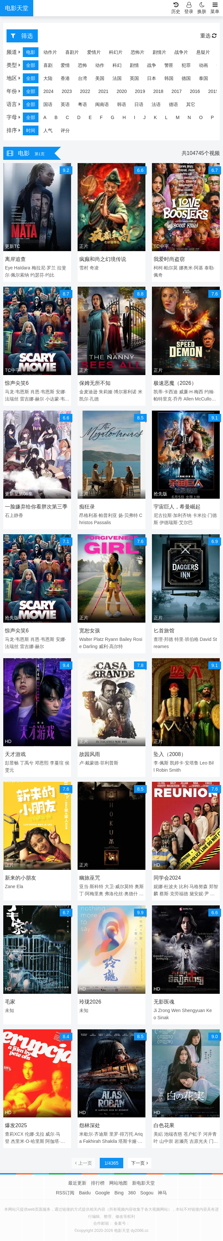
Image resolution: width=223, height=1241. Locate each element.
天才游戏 (15, 754)
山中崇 (166, 1141)
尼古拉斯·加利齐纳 (172, 515)
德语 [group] (173, 104)
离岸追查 (15, 259)
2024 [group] (48, 91)
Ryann (111, 639)
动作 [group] (99, 65)
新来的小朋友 (20, 878)
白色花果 (164, 1125)
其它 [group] (190, 104)
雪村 (83, 267)
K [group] (155, 117)
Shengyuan (193, 1010)
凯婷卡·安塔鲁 (184, 762)
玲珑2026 (90, 1002)
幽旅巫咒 (89, 878)
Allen (189, 398)
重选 (208, 35)
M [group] (178, 117)
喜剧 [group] (47, 65)
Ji (155, 1010)
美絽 (158, 1134)
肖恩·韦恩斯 (42, 391)
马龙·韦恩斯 (17, 391)
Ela (20, 886)
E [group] (90, 117)
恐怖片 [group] (137, 52)
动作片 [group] (50, 52)
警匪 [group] (168, 65)
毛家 (10, 1002)
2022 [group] (85, 91)
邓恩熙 (42, 762)
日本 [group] (151, 78)
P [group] (212, 117)
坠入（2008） (170, 754)
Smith (175, 770)
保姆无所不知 (95, 383)
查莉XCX (14, 1134)
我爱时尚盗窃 (169, 259)
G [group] (112, 117)
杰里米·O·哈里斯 (27, 1141)
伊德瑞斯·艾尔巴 (176, 522)
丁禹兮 (27, 762)
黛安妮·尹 (199, 893)
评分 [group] (65, 130)
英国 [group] (134, 78)
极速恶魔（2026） (175, 383)
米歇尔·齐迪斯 (93, 1134)
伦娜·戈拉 (34, 1134)
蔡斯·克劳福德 (173, 893)
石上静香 (14, 515)
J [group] (144, 117)
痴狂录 (87, 506)
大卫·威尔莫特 (119, 886)
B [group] (55, 117)
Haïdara (22, 267)
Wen (176, 1010)
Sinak (163, 1017)
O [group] (201, 117)
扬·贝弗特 (128, 515)
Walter (85, 639)
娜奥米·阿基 (191, 267)
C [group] (67, 117)
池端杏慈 (173, 1134)
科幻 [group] (117, 65)
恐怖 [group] (82, 65)
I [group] (134, 117)
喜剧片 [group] (72, 52)
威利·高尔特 (111, 646)
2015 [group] (213, 91)
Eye (9, 267)
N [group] (189, 117)
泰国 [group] (203, 78)
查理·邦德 (163, 639)
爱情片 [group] (94, 52)
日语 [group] (138, 104)
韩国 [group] (168, 78)
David (206, 639)
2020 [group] (122, 91)
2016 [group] (195, 91)
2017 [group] (176, 91)
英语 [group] (65, 104)
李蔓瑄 (57, 762)
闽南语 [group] (102, 104)
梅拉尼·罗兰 (44, 267)
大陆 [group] (47, 78)
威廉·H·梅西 (191, 391)
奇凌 (94, 267)
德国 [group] (186, 78)
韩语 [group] (121, 104)
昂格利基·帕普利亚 (98, 515)
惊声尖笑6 (17, 383)
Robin (162, 770)
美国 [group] (99, 78)
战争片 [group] (181, 52)
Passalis (102, 522)
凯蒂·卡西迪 (166, 391)
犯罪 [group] (186, 65)
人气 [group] (47, 130)
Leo (203, 762)
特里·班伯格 (186, 639)
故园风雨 (89, 754)
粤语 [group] (82, 104)
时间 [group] (30, 130)
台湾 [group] (82, 78)
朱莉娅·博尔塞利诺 (118, 391)
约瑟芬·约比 (42, 275)
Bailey (125, 639)
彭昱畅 (12, 762)
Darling (90, 646)
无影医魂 (164, 1002)
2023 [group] (67, 91)
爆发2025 (16, 1125)
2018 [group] (158, 91)
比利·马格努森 (193, 886)
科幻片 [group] (116, 52)
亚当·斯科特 (91, 886)
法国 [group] (117, 78)
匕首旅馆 (164, 630)
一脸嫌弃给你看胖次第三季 (36, 506)
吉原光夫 (198, 1141)
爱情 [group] (65, 65)
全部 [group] (30, 65)
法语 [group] (156, 104)
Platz (99, 639)
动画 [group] (203, 65)
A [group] (44, 117)
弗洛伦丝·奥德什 (121, 893)
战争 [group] (151, 65)
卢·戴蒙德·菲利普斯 (98, 762)
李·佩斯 (161, 762)
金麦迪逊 (88, 391)
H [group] (124, 117)
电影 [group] (30, 52)
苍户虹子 (193, 1134)
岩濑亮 (181, 1141)
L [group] (166, 117)
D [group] (79, 117)
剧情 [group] (134, 65)
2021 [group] (103, 91)
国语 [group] (47, 104)
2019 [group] (140, 91)
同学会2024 (167, 878)
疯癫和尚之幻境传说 (102, 259)
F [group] (101, 117)
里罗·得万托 (121, 1134)
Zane (10, 886)
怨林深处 (89, 1125)
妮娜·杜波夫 (166, 886)
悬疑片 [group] (203, 52)
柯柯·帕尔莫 (166, 267)
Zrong (164, 1010)
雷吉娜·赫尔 (32, 398)
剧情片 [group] (159, 52)
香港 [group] (65, 78)
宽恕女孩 (89, 630)
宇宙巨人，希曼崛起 (177, 506)
